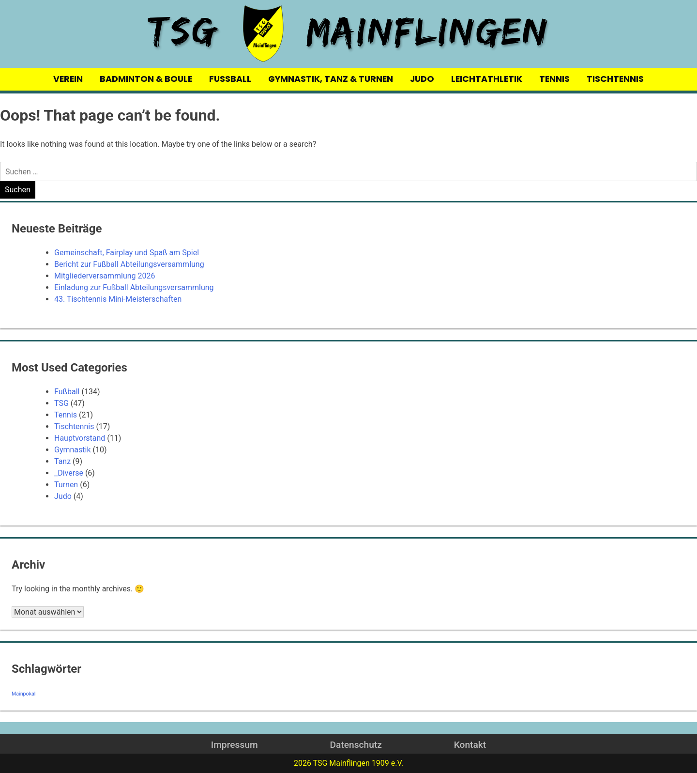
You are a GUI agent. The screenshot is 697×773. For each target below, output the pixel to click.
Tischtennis (74, 426)
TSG (61, 403)
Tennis (65, 414)
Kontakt (470, 744)
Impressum (234, 744)
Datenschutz (355, 744)
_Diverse (68, 473)
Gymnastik (72, 449)
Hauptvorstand (79, 438)
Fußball (66, 391)
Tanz (62, 461)
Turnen (66, 484)
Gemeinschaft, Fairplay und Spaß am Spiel (126, 252)
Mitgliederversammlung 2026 (104, 275)
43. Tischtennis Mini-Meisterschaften (118, 299)
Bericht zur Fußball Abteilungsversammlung (129, 264)
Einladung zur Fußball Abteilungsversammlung (134, 287)
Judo (63, 496)
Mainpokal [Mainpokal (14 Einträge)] (23, 694)
